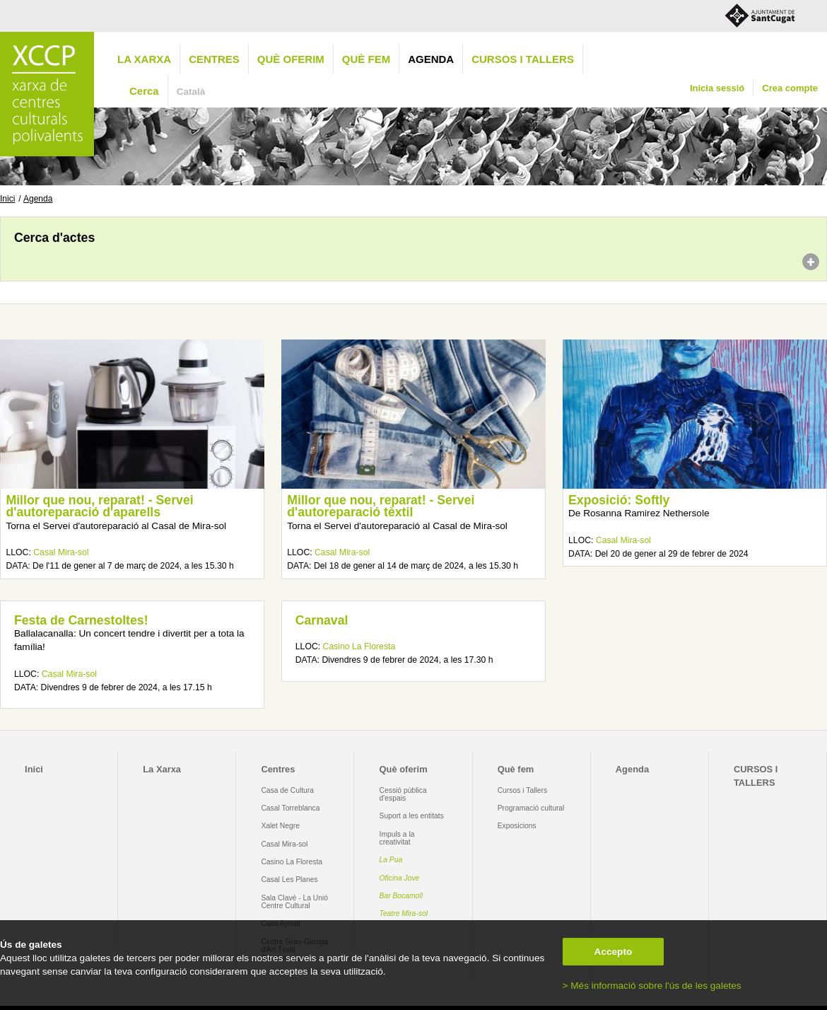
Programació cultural (531, 808)
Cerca (144, 91)
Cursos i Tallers (522, 790)
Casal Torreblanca (290, 808)
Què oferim (290, 59)
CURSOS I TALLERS (522, 59)
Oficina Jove (400, 878)
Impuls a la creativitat (397, 838)
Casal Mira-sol (60, 552)
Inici (7, 199)
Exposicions (517, 826)
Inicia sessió (717, 88)
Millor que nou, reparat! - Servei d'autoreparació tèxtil (380, 506)
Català (191, 91)
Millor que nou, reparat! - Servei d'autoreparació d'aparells (99, 506)
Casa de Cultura (287, 790)
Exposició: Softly (618, 500)
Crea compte (790, 88)
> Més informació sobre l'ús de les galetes (652, 985)
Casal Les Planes (289, 879)
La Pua (391, 860)
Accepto (613, 951)
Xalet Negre (280, 826)
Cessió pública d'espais (403, 794)
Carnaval (321, 620)
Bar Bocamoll (401, 896)
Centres (214, 59)
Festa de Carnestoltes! (81, 620)
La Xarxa (144, 59)
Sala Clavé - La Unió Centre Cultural (294, 902)
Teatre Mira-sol (404, 913)
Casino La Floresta (359, 646)
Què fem (366, 59)
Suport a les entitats (412, 816)
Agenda (431, 59)
